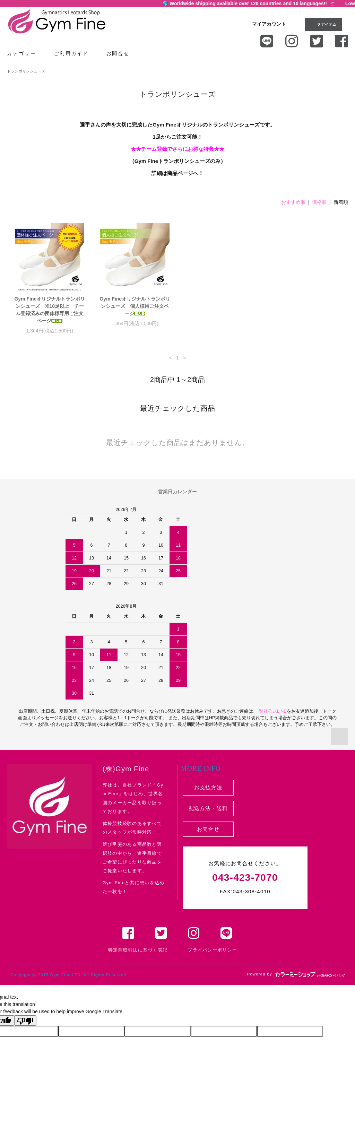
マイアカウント (269, 24)
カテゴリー (25, 53)
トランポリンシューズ (26, 71)
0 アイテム (322, 24)
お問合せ (122, 53)
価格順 (319, 202)
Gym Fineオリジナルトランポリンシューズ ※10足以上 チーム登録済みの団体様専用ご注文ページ (49, 309)
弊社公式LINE (272, 711)
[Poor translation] (25, 1020)
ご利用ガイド (75, 53)
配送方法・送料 (208, 808)
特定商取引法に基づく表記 (137, 950)
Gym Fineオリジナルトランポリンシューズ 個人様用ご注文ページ (134, 306)
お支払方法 (208, 787)
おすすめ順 (293, 202)
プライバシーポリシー (212, 950)
